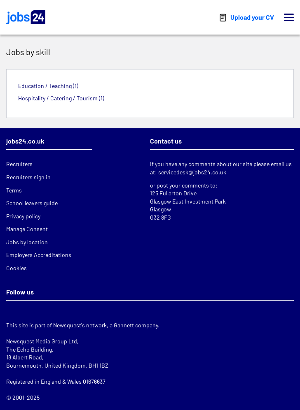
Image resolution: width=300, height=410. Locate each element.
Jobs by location (27, 242)
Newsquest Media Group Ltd (41, 341)
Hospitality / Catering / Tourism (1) (61, 98)
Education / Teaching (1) (48, 85)
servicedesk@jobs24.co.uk (192, 172)
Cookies (16, 267)
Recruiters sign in (28, 177)
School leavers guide (32, 202)
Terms (14, 190)
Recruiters (19, 163)
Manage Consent (27, 228)
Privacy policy (23, 216)
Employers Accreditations (38, 254)
